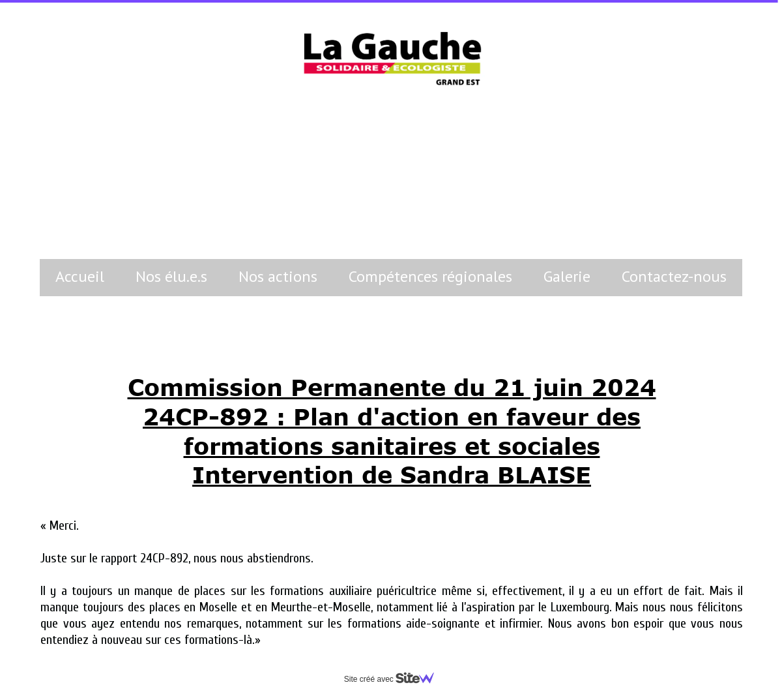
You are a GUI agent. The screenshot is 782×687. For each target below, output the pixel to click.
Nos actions (278, 276)
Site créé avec (394, 679)
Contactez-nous (674, 276)
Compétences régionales (430, 276)
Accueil (79, 276)
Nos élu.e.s (171, 276)
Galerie (566, 276)
